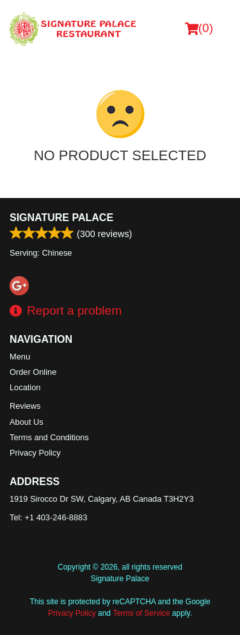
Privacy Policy (35, 453)
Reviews (25, 406)
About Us (27, 422)
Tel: (48, 517)
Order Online (33, 372)
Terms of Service (141, 613)
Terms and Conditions (49, 437)
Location (25, 387)
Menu (20, 356)
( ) (199, 28)
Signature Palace (61, 217)
